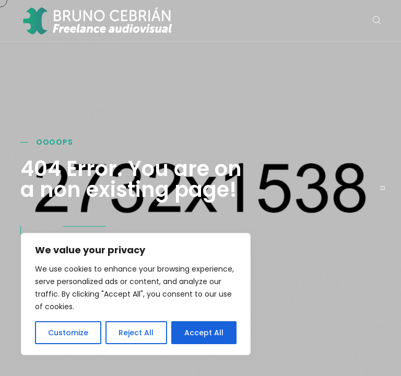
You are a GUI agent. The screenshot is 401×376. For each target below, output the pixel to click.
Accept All (203, 332)
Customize (68, 332)
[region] (136, 294)
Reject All (136, 332)
